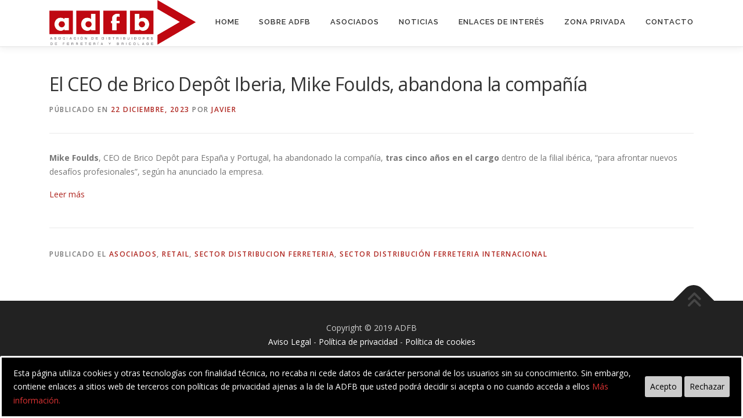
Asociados (354, 21)
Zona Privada (595, 21)
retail (175, 254)
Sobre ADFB (285, 21)
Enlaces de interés (501, 21)
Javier (223, 109)
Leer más (67, 194)
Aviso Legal (289, 341)
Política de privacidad (358, 341)
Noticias (419, 21)
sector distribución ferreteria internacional (443, 254)
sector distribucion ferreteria (264, 254)
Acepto (663, 386)
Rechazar (707, 386)
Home (227, 21)
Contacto (669, 21)
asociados (133, 254)
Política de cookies (440, 341)
